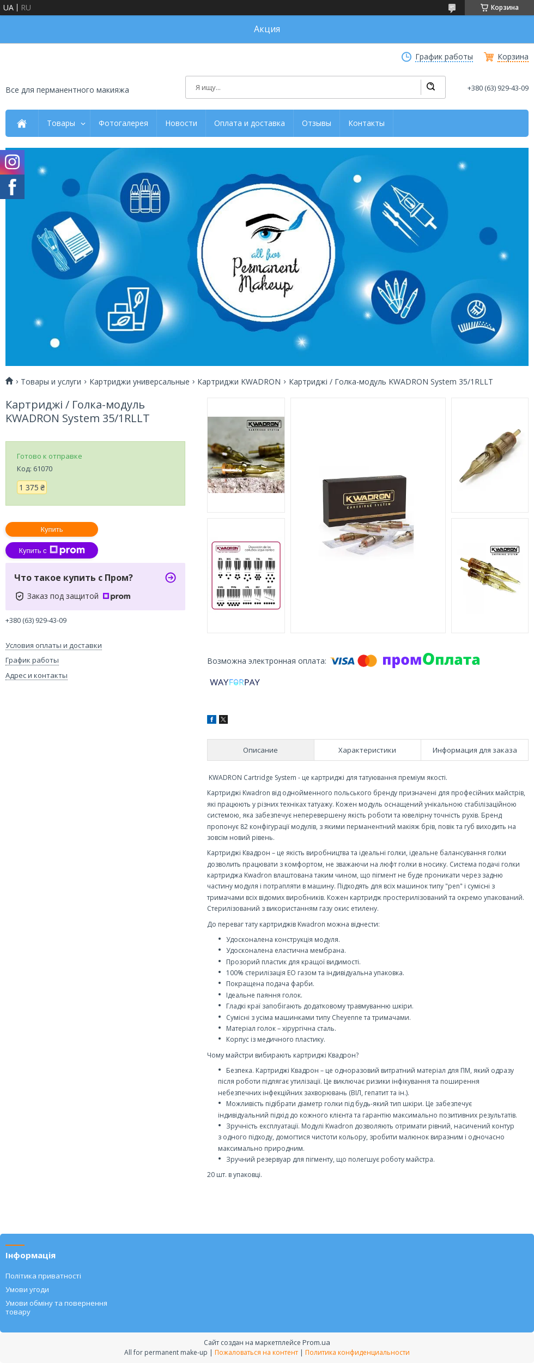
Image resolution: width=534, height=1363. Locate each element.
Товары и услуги (51, 382)
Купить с (51, 550)
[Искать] (430, 87)
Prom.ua (316, 1342)
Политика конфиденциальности (357, 1352)
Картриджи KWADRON (239, 382)
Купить (51, 529)
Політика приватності (43, 1276)
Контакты (366, 123)
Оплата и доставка (249, 123)
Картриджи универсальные (139, 382)
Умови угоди (27, 1289)
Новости (181, 123)
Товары (61, 123)
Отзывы (316, 123)
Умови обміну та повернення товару (56, 1307)
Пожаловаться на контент (256, 1352)
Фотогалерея (123, 123)
